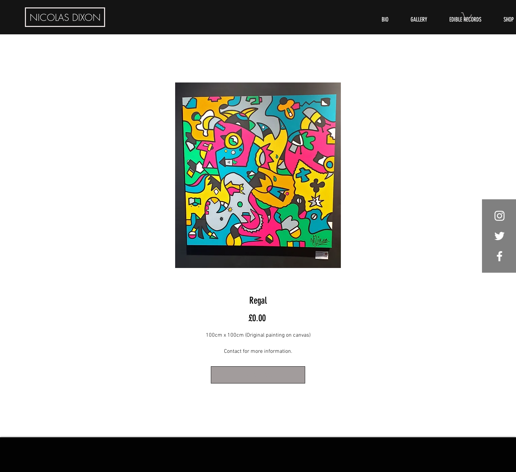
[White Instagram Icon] (499, 216)
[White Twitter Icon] (499, 236)
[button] (466, 16)
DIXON (65, 17)
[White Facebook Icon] (499, 256)
